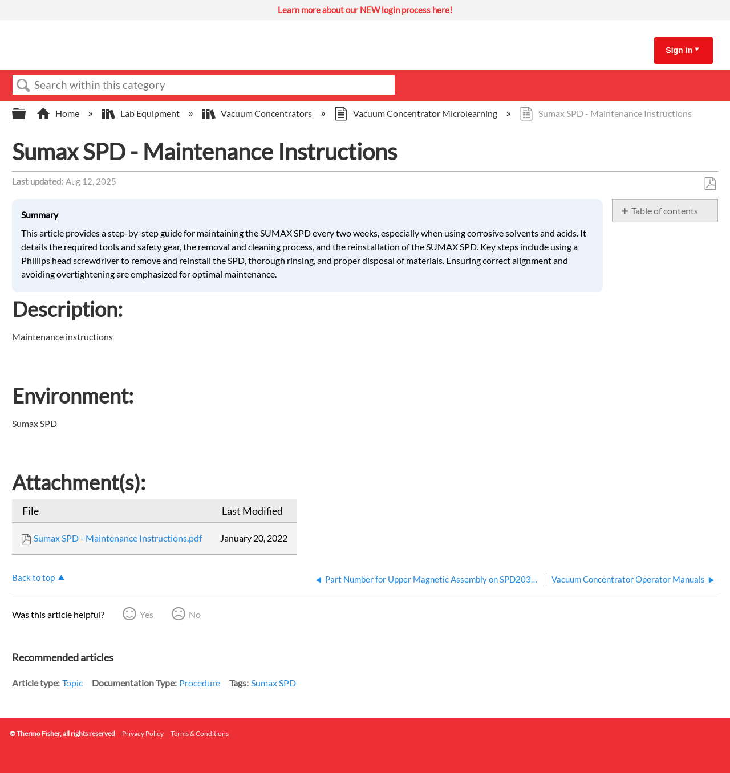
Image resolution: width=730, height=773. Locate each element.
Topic (72, 682)
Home (58, 113)
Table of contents (664, 210)
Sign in (679, 50)
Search (23, 85)
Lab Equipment (141, 113)
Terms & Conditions (200, 733)
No (195, 614)
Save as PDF (710, 184)
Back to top (33, 577)
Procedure (199, 682)
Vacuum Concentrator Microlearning (416, 113)
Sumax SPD (273, 682)
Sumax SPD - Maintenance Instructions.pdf (118, 537)
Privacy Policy (143, 733)
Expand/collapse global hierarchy (26, 113)
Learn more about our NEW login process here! (365, 10)
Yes (146, 614)
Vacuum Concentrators (258, 113)
